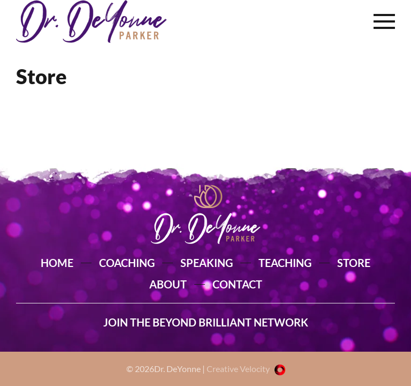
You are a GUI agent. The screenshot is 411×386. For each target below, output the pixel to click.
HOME (57, 262)
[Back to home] (91, 21)
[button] (384, 21)
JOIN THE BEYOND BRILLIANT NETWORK (205, 322)
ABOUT (168, 284)
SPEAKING (206, 262)
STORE (353, 262)
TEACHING (284, 262)
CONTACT (237, 284)
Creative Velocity (246, 368)
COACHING (127, 262)
